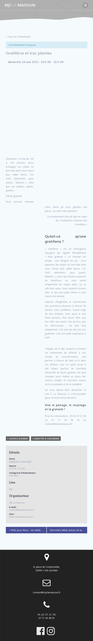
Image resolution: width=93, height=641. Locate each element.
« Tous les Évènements (18, 36)
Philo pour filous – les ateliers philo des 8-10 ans (28, 530)
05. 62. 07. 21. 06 (47, 614)
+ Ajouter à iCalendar (45, 438)
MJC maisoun (20, 5)
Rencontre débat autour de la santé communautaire (68, 530)
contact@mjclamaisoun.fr (46, 592)
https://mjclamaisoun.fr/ (21, 516)
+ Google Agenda (17, 438)
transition (14, 475)
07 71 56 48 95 (47, 618)
